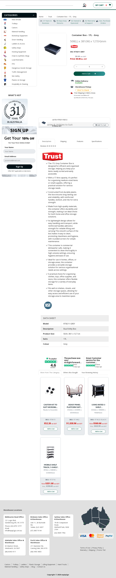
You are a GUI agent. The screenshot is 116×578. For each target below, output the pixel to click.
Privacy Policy (97, 548)
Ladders (24, 564)
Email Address (10, 156)
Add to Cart (89, 74)
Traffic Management (19, 72)
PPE (13, 64)
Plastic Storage (34, 564)
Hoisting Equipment (19, 52)
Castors (14, 28)
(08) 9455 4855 (35, 551)
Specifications (97, 141)
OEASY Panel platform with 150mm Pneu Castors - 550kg (74, 406)
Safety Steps (16, 48)
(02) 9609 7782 (59, 533)
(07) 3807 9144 (35, 530)
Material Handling (18, 31)
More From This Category (49, 372)
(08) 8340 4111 (10, 551)
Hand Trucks (62, 564)
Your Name (9, 147)
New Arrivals (16, 19)
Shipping (63, 141)
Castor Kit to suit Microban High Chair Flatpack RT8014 (50, 406)
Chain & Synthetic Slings (20, 56)
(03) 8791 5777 (16, 526)
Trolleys (15, 23)
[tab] (19, 15)
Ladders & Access (18, 44)
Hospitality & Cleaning (20, 84)
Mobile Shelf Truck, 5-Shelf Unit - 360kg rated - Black (50, 466)
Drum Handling (17, 40)
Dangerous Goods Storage (21, 68)
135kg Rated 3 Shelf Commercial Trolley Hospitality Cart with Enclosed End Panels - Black (98, 406)
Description (46, 141)
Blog (33, 567)
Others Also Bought (70, 372)
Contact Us (41, 567)
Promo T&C (101, 550)
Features (80, 141)
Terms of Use (85, 548)
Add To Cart (100, 125)
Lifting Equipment (48, 564)
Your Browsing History (90, 372)
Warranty (83, 550)
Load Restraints (17, 60)
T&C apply (90, 97)
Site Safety (16, 76)
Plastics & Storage (18, 80)
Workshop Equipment (20, 36)
